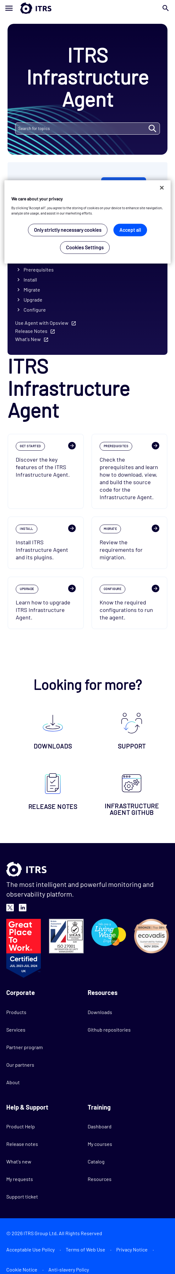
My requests (19, 1179)
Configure (35, 310)
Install (30, 279)
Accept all (130, 230)
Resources (100, 1179)
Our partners (20, 1065)
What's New (28, 339)
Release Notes (31, 331)
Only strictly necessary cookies (67, 230)
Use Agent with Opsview (41, 323)
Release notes (22, 1144)
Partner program (24, 1047)
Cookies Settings (85, 247)
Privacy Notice (132, 1249)
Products (16, 1012)
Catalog (96, 1161)
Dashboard (100, 1126)
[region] (87, 222)
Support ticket (22, 1196)
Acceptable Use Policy (30, 1249)
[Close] (162, 188)
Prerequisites (39, 269)
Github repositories (109, 1030)
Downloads (100, 1012)
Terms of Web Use (85, 1249)
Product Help (20, 1126)
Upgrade (33, 300)
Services (15, 1030)
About (13, 1082)
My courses (100, 1144)
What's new (18, 1161)
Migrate (32, 290)
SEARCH (152, 128)
